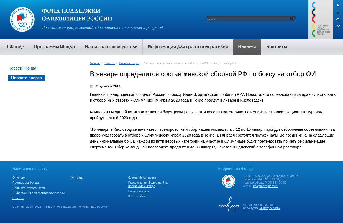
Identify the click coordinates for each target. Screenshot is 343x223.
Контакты (76, 177)
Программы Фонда (25, 182)
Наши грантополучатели (29, 187)
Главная (95, 63)
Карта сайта (136, 196)
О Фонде (18, 177)
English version (138, 191)
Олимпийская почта (142, 177)
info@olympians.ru (265, 186)
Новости (109, 63)
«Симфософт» (269, 208)
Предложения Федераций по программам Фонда (148, 184)
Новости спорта (129, 63)
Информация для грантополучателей (38, 192)
